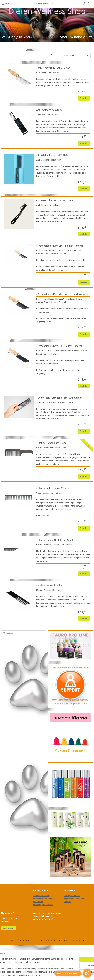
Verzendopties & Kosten (43, 905)
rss (46, 940)
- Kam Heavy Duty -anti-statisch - (53, 67)
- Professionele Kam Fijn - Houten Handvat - (59, 346)
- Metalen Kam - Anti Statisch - (52, 585)
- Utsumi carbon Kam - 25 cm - (52, 488)
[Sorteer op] (68, 55)
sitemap (40, 940)
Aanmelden (8, 928)
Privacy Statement (72, 896)
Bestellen (84, 98)
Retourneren (38, 902)
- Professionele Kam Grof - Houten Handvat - (60, 245)
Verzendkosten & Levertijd (44, 899)
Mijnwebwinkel (78, 940)
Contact (67, 902)
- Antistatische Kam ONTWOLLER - (54, 200)
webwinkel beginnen (55, 940)
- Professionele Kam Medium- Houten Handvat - (62, 294)
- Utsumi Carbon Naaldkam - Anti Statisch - (59, 539)
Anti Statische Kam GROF (49, 109)
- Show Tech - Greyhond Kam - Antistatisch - (60, 397)
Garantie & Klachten (41, 896)
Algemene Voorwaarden (74, 899)
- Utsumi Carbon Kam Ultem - (51, 443)
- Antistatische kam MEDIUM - (52, 155)
